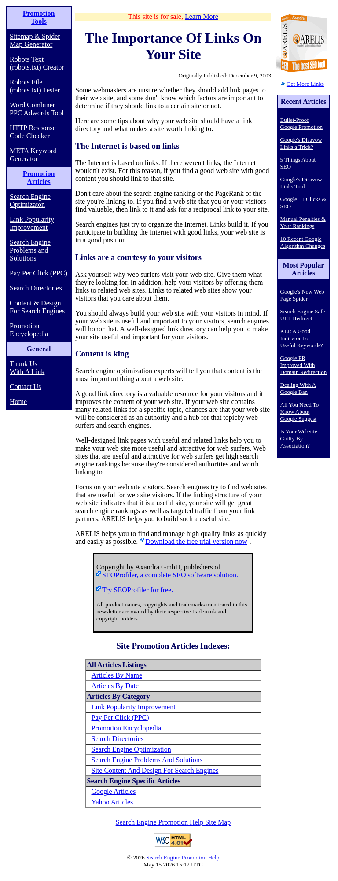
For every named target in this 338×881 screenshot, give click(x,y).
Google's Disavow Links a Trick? (301, 143)
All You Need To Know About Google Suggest (299, 411)
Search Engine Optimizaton (30, 200)
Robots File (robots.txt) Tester (35, 86)
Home (18, 401)
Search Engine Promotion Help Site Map (173, 822)
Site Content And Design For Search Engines (155, 770)
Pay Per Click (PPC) (38, 273)
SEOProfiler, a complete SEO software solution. (170, 575)
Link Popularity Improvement (32, 223)
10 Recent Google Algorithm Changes (302, 242)
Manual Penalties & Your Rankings (303, 222)
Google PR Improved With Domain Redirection (303, 365)
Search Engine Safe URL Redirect (302, 315)
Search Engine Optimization (131, 749)
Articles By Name (117, 675)
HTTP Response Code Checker (33, 131)
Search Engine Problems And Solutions (147, 760)
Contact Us (25, 386)
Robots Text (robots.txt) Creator (37, 63)
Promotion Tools (39, 17)
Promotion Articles (39, 177)
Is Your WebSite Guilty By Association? (298, 438)
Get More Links (305, 84)
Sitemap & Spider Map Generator (35, 40)
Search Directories (36, 288)
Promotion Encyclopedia (29, 330)
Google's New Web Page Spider (302, 295)
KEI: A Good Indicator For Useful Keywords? (301, 338)
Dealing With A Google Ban (298, 388)
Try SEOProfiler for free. (137, 590)
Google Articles (114, 791)
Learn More (201, 16)
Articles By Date (115, 686)
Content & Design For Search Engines (37, 307)
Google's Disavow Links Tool (301, 183)
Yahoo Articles (112, 802)
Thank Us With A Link (27, 367)
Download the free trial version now (196, 541)
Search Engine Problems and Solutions (30, 250)
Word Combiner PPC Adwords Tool (37, 109)
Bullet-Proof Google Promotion (301, 123)
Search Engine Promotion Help (182, 857)
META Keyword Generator (33, 154)
